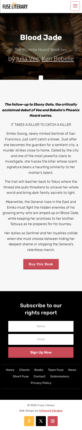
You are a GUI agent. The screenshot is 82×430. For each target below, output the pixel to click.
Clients (24, 370)
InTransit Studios (51, 410)
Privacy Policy (41, 383)
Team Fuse (56, 370)
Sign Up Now (41, 352)
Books (38, 370)
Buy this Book (41, 264)
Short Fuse (21, 376)
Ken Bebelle (58, 58)
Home (10, 370)
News (72, 370)
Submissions (59, 376)
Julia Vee (27, 58)
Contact (39, 376)
